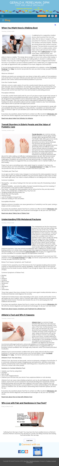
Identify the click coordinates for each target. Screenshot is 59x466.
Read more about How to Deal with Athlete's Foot (16, 397)
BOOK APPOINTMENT (42, 15)
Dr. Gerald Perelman (36, 167)
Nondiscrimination (34, 461)
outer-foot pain (30, 251)
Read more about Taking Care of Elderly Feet (15, 213)
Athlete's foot (36, 322)
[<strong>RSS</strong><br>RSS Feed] (55, 24)
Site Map (26, 461)
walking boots (45, 51)
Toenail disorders (37, 134)
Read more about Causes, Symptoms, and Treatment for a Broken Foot (23, 309)
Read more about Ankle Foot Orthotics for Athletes (17, 118)
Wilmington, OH (52, 114)
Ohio (12, 69)
